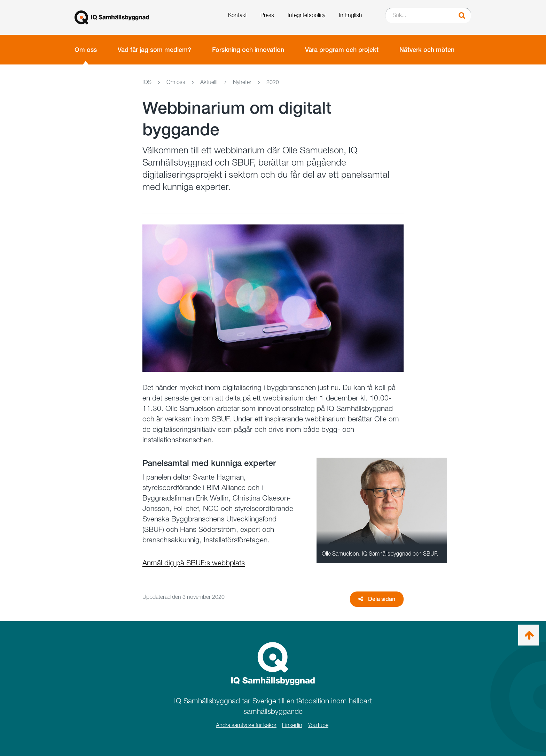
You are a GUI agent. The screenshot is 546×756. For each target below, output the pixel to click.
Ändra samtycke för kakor (246, 725)
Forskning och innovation (248, 49)
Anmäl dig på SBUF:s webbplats (193, 562)
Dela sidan (376, 599)
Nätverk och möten (426, 49)
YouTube (318, 725)
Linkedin (292, 725)
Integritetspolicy (306, 15)
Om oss (86, 49)
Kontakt (237, 15)
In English (350, 15)
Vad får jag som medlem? (154, 49)
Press (267, 15)
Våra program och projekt (342, 49)
